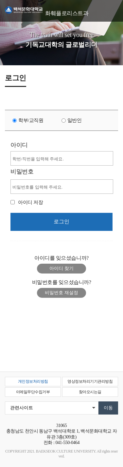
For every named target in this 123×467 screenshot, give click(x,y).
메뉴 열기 (113, 9)
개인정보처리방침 (33, 381)
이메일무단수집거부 (33, 392)
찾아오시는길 (90, 392)
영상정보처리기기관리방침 (90, 381)
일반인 (74, 120)
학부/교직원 (30, 120)
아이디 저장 (30, 202)
